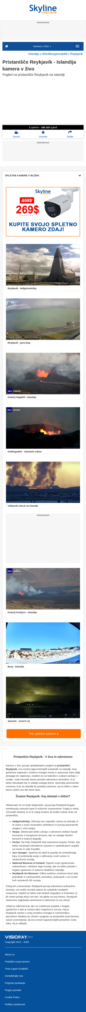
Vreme (16, 134)
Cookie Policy (12, 997)
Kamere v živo (42, 46)
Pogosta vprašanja (15, 983)
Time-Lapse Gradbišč (16, 968)
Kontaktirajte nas (14, 975)
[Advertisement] (42, 32)
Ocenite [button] (43, 134)
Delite (70, 134)
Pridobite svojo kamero (17, 961)
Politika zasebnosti (15, 1004)
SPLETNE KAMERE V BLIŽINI (43, 175)
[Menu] (77, 46)
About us (9, 954)
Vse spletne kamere (43, 733)
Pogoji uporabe (13, 990)
